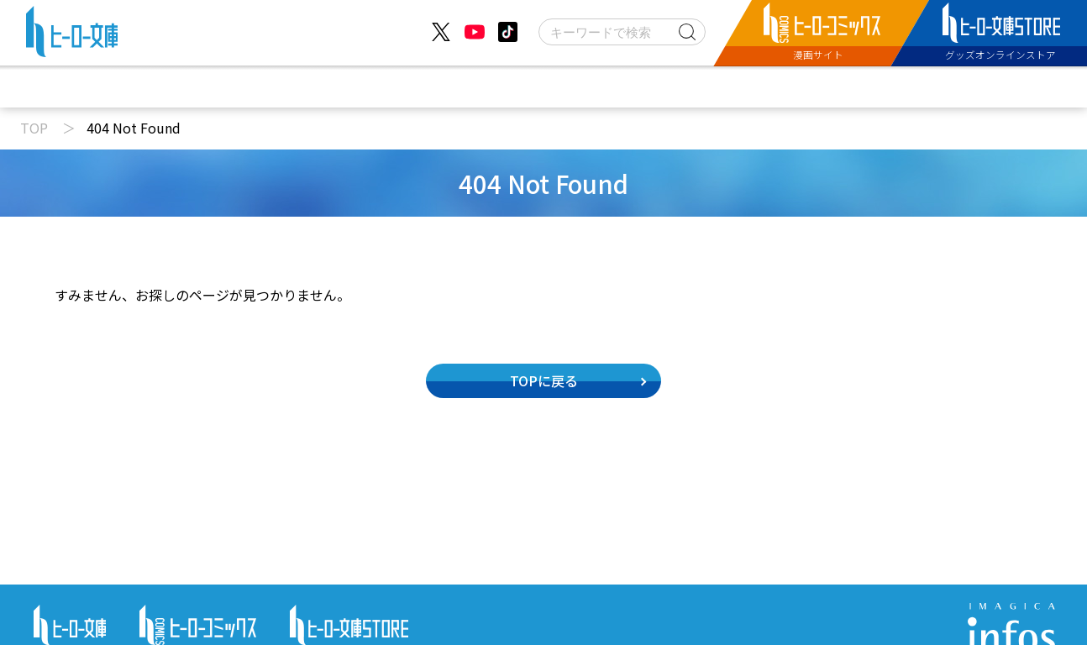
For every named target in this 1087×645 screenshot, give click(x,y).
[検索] (622, 31)
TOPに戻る (544, 380)
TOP (34, 128)
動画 (407, 87)
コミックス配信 (632, 87)
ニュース (312, 87)
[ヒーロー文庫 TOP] (72, 35)
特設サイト (767, 87)
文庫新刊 (503, 87)
